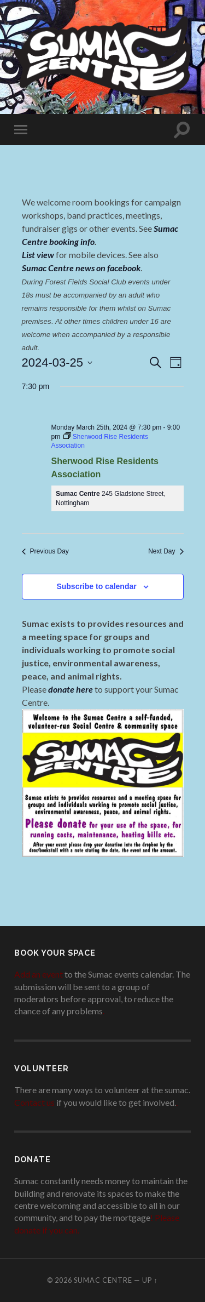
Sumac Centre (103, 1280)
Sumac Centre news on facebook (81, 267)
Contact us (34, 1102)
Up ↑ (149, 1280)
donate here (70, 689)
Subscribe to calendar (96, 586)
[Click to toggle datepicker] (57, 362)
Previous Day (45, 551)
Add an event (38, 974)
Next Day (165, 551)
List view (38, 254)
